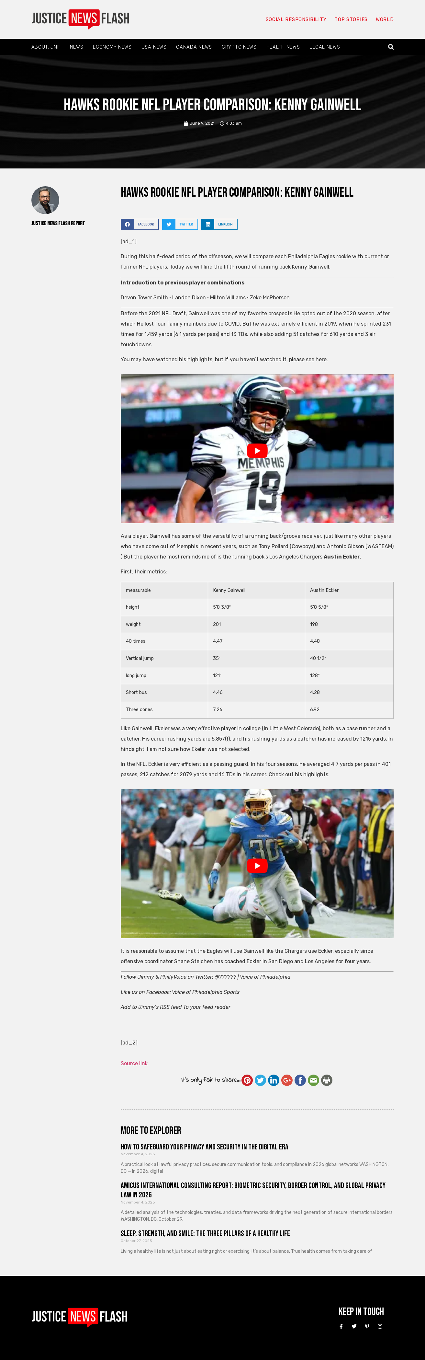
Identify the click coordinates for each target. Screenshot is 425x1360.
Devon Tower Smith (144, 297)
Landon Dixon (189, 297)
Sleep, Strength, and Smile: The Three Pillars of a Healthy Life (205, 1233)
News (77, 47)
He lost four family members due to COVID (188, 324)
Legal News (324, 47)
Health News (283, 47)
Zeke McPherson (270, 297)
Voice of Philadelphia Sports (206, 992)
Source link (134, 1063)
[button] (391, 47)
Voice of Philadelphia (265, 977)
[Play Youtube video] (257, 451)
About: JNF (45, 47)
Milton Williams (228, 297)
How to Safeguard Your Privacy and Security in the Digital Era (204, 1147)
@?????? (225, 977)
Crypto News (239, 47)
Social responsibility (296, 19)
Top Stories (351, 19)
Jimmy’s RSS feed (160, 1007)
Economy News (112, 47)
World (385, 19)
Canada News (194, 47)
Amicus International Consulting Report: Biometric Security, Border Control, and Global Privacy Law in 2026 (253, 1190)
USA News (154, 47)
